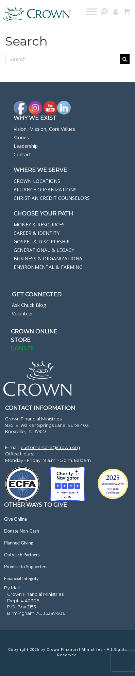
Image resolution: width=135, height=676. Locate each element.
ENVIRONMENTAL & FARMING (48, 267)
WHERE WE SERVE (40, 170)
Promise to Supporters (25, 566)
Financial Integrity (21, 578)
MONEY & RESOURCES (39, 224)
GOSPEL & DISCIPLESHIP (42, 241)
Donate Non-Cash (21, 531)
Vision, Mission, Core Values (44, 129)
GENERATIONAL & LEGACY (44, 250)
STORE (21, 340)
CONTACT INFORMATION (40, 408)
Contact (22, 154)
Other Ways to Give (35, 505)
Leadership (26, 146)
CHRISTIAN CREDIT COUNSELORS (52, 198)
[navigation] (92, 12)
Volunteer (22, 313)
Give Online (15, 519)
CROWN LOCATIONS (37, 181)
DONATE (22, 348)
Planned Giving (18, 542)
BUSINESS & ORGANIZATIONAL (49, 258)
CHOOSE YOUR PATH (43, 213)
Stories (21, 137)
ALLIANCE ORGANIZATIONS (45, 189)
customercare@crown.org (50, 447)
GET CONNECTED (37, 294)
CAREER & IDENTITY (37, 233)
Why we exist (35, 118)
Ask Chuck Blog (29, 305)
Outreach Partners (22, 554)
